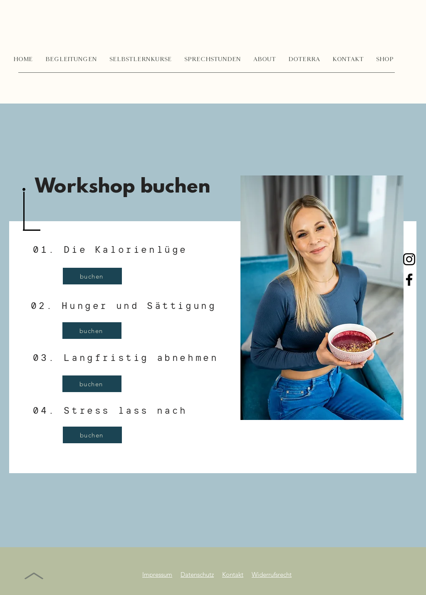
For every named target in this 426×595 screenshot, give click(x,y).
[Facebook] (409, 280)
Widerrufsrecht (272, 574)
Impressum (157, 574)
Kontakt (232, 574)
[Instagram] (409, 259)
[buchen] (92, 276)
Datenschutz (197, 574)
